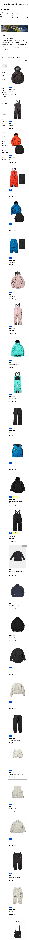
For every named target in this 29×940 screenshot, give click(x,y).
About (18, 15)
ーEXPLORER (4, 91)
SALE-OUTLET (4, 80)
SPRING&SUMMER (4, 152)
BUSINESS (4, 145)
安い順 (14, 57)
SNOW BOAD (3, 135)
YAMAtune (4, 128)
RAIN (3, 143)
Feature (28, 15)
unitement (4, 103)
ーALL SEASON (4, 113)
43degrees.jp (4, 51)
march (3, 123)
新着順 (10, 57)
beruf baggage (4, 120)
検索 (6, 66)
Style (12, 15)
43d (3, 88)
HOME (12, 21)
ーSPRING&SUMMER (4, 105)
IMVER (3, 101)
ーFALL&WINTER (4, 109)
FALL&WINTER (4, 155)
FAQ (22, 15)
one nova (4, 125)
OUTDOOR (4, 141)
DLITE (3, 117)
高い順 (19, 57)
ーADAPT (4, 94)
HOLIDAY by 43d (4, 97)
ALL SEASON (4, 158)
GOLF (3, 139)
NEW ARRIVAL (4, 76)
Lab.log (7, 15)
